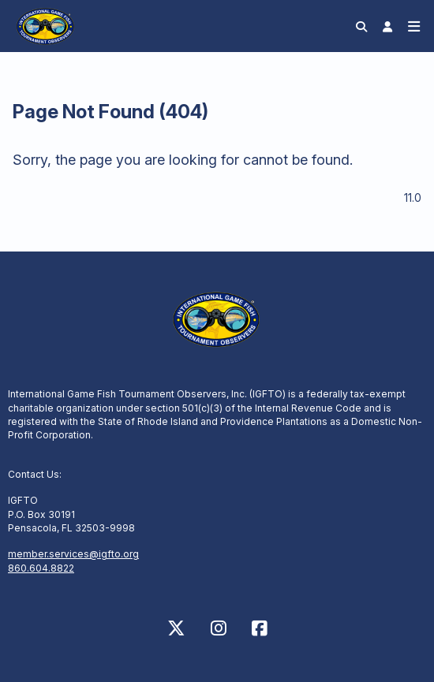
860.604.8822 (41, 568)
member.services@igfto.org (73, 554)
